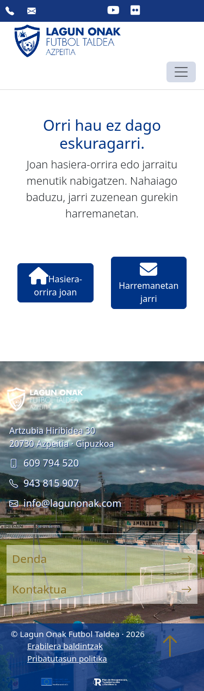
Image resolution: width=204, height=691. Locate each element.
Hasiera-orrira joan (55, 282)
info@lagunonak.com (65, 503)
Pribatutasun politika (67, 658)
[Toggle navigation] (181, 72)
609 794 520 (44, 462)
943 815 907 (44, 482)
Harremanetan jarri (148, 282)
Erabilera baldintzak (65, 645)
